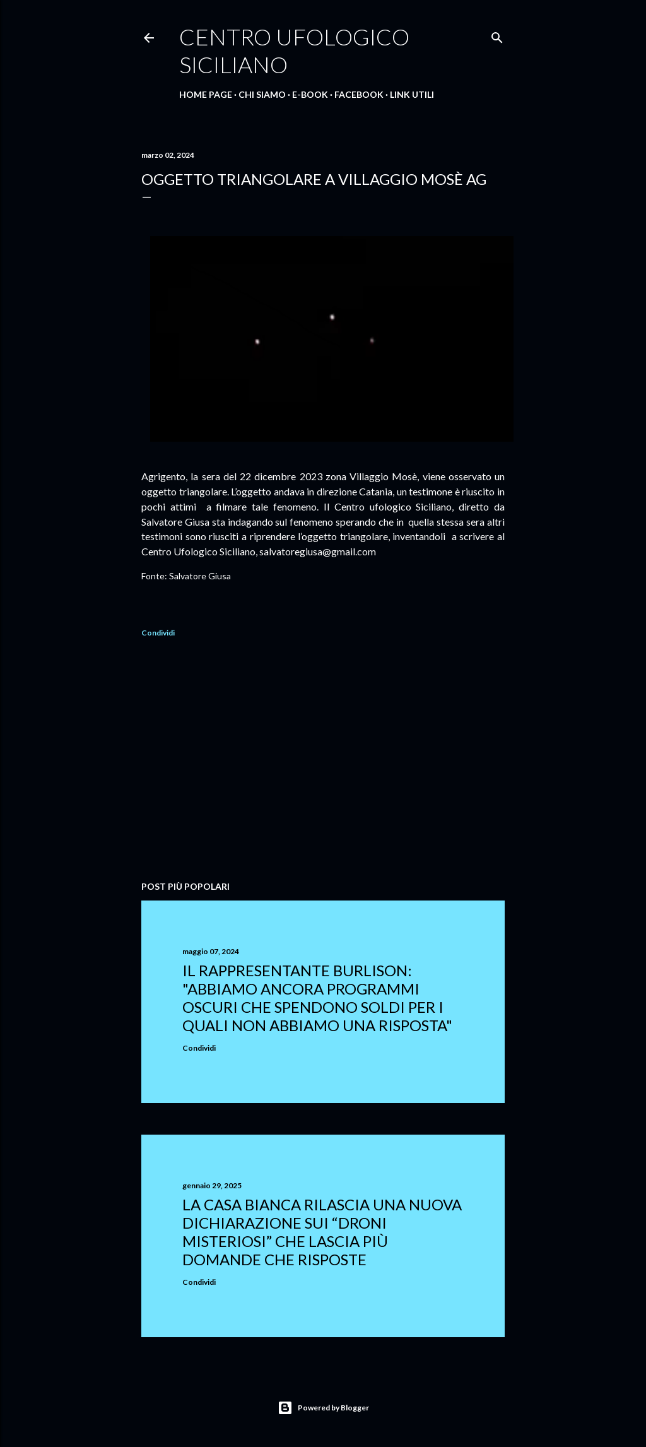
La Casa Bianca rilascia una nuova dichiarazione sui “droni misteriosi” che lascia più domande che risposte (322, 1231)
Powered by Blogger (323, 1407)
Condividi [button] (158, 632)
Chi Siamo (262, 94)
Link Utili (412, 94)
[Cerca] (497, 35)
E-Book (310, 94)
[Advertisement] (323, 761)
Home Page (205, 94)
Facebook (359, 94)
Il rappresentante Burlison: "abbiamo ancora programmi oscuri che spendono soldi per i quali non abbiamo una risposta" (317, 997)
